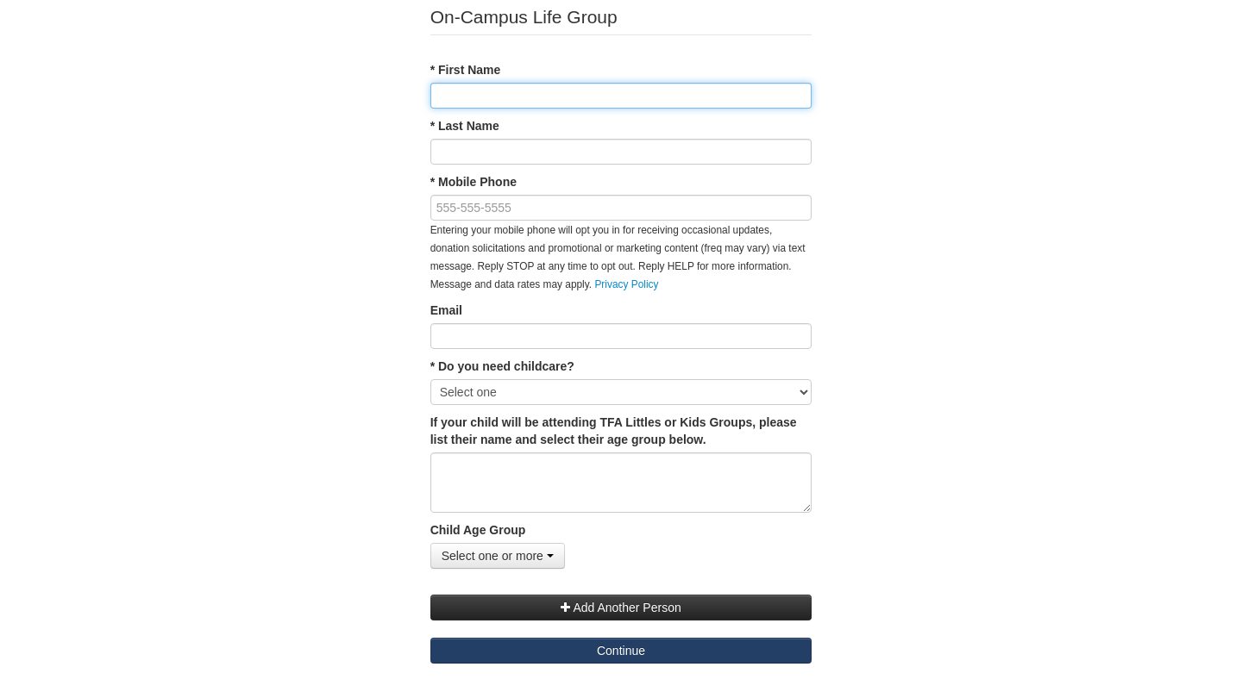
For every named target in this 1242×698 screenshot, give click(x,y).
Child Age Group (478, 530)
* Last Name (464, 126)
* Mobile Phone (473, 182)
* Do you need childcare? (502, 366)
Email (446, 310)
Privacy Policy (626, 284)
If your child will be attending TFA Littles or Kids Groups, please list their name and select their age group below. (613, 430)
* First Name (465, 70)
